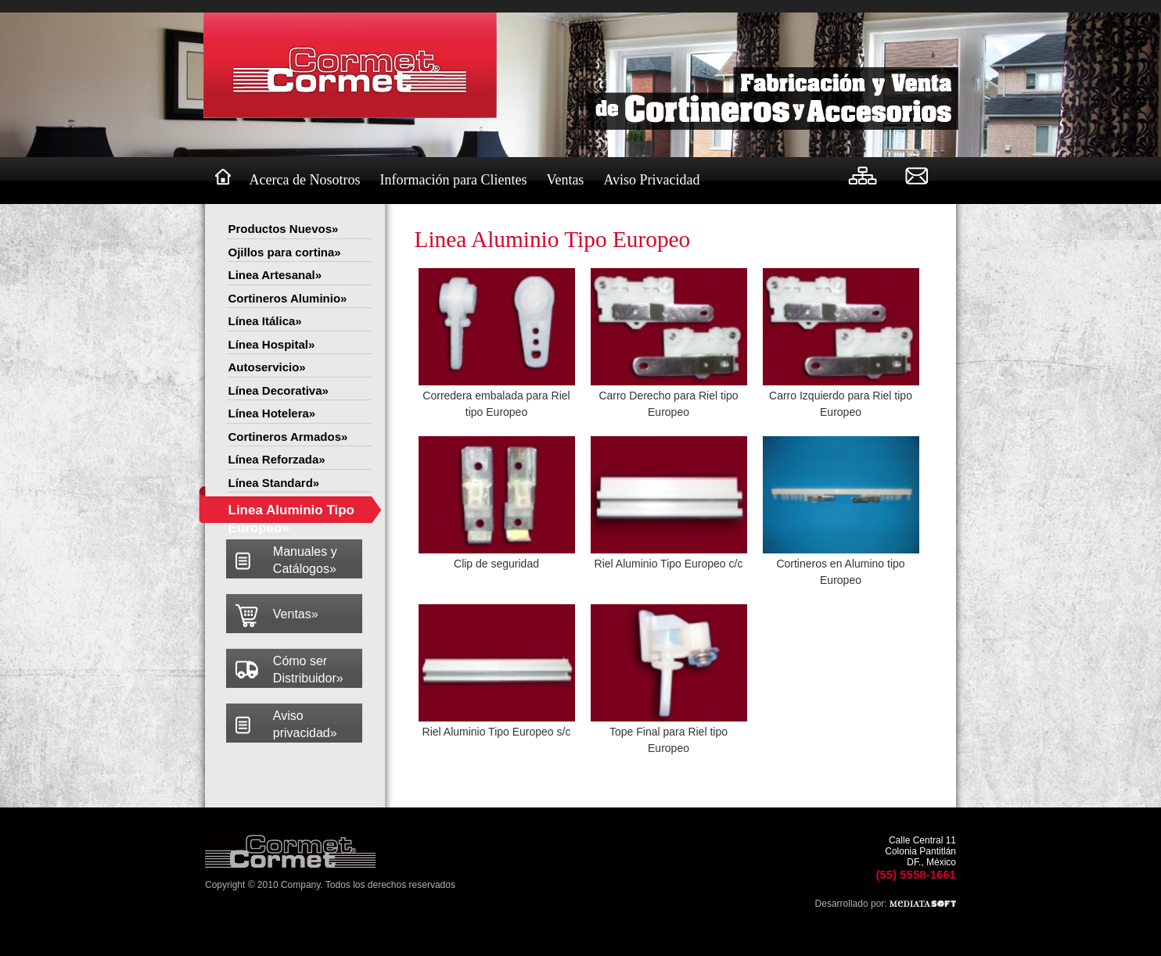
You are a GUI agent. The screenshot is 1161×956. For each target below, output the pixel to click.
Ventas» (295, 614)
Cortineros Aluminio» (287, 298)
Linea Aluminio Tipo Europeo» (291, 513)
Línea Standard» (274, 482)
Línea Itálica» (265, 321)
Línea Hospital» (271, 344)
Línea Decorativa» (278, 390)
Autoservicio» (267, 367)
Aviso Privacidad (651, 180)
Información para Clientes (453, 180)
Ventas (565, 180)
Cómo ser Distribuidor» (308, 669)
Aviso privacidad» (305, 724)
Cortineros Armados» (288, 436)
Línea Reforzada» (276, 459)
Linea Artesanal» (275, 274)
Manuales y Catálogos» (305, 560)
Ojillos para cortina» (284, 252)
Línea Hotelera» (272, 413)
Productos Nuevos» (283, 228)
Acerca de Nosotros (305, 180)
